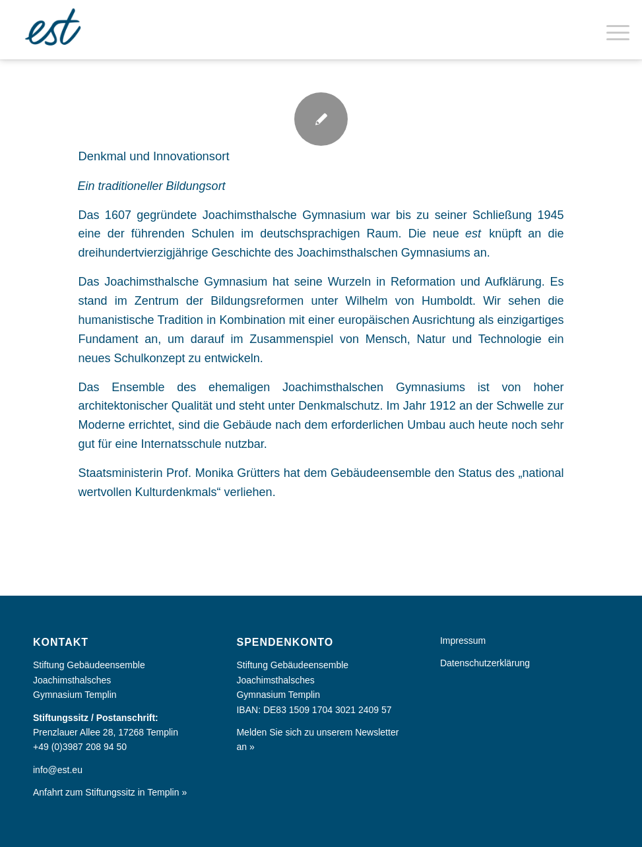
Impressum (463, 640)
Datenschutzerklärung (485, 663)
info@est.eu (57, 770)
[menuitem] (611, 29)
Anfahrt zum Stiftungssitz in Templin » (110, 792)
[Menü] (611, 29)
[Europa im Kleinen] (54, 29)
